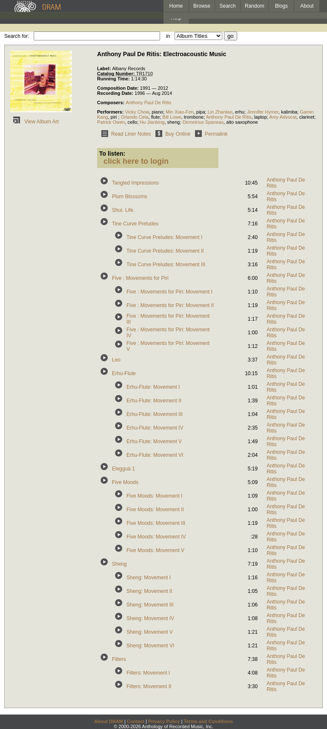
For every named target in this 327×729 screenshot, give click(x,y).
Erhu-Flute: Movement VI (154, 455)
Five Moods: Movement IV (156, 537)
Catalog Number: (116, 73)
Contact (135, 721)
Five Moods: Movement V (155, 550)
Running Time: (114, 78)
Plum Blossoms (129, 196)
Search (228, 6)
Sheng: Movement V (149, 632)
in (168, 36)
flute (155, 117)
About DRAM (108, 721)
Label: (104, 68)
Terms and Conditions (208, 721)
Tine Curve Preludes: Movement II (165, 251)
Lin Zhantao (220, 111)
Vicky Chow (137, 111)
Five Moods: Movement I (154, 496)
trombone (194, 117)
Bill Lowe (172, 117)
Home (176, 6)
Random (254, 6)
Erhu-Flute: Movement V (154, 441)
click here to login (136, 161)
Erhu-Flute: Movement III (154, 414)
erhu (239, 111)
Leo (116, 360)
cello (133, 122)
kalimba (289, 111)
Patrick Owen (111, 122)
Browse (201, 6)
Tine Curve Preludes (135, 224)
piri (114, 117)
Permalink (209, 134)
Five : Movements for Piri (140, 278)
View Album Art (34, 122)
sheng (173, 122)
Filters (119, 659)
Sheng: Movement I (148, 578)
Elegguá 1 (123, 469)
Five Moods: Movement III (155, 523)
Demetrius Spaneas (203, 122)
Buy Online (171, 134)
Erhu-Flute (124, 373)
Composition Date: (118, 88)
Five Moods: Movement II (155, 510)
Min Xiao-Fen (179, 111)
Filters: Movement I (148, 673)
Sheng (119, 564)
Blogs (281, 6)
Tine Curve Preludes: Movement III (165, 265)
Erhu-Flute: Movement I (153, 387)
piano (157, 111)
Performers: (111, 111)
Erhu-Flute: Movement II (153, 401)
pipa (200, 111)
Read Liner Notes (124, 134)
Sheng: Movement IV (150, 618)
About (306, 6)
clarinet (306, 117)
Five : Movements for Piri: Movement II (170, 305)
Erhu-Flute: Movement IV (154, 428)
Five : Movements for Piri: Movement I (169, 292)
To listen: (112, 153)
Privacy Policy (164, 721)
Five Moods (125, 482)
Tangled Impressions (135, 183)
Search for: (16, 36)
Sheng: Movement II (149, 591)
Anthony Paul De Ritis (148, 102)
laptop (260, 117)
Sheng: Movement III (150, 605)
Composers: (111, 102)
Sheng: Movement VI (150, 646)
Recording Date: (116, 93)
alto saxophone (242, 122)
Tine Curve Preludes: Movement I (164, 237)
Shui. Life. (123, 210)
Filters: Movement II (148, 686)
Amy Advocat (282, 117)
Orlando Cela (135, 117)
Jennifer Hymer (262, 111)
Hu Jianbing (152, 122)
